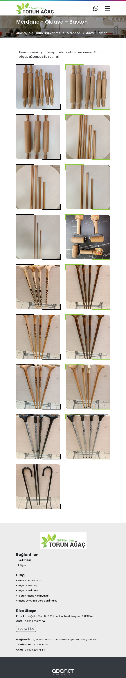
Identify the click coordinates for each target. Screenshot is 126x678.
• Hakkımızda (24, 560)
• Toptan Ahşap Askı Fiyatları (32, 595)
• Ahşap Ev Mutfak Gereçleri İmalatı (36, 600)
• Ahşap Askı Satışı (26, 585)
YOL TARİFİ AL (26, 629)
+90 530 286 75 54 (34, 621)
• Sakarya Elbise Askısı (29, 580)
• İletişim (21, 565)
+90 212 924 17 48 (38, 644)
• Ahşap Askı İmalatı (27, 590)
